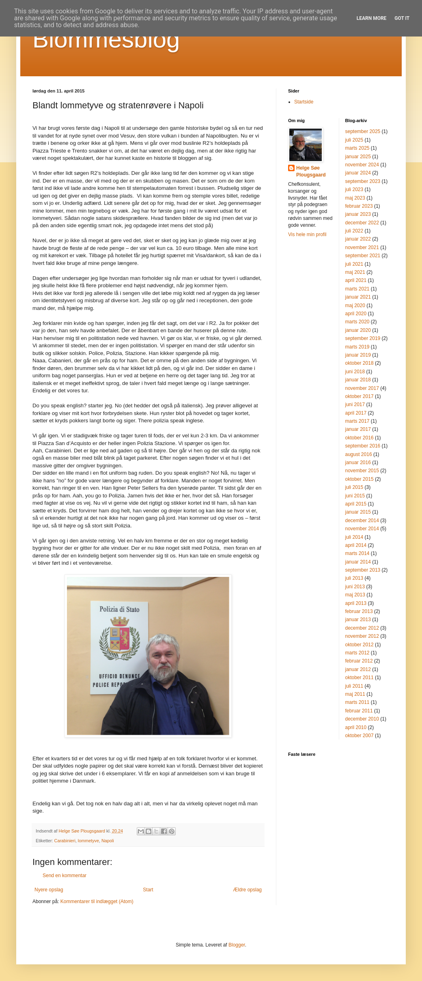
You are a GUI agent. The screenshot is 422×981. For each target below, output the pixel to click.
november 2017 (362, 388)
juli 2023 (354, 189)
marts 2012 (357, 653)
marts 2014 (357, 553)
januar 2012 (358, 669)
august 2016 (358, 454)
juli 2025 (354, 140)
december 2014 (362, 520)
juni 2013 (355, 586)
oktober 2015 (359, 479)
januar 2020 (358, 330)
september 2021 (363, 255)
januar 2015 (358, 512)
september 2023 (363, 181)
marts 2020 (357, 322)
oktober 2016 (359, 438)
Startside (303, 102)
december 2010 (362, 719)
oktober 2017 (359, 396)
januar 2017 (358, 429)
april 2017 (356, 413)
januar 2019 (358, 355)
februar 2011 (359, 711)
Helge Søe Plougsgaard (311, 171)
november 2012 (362, 636)
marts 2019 (357, 347)
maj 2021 (355, 272)
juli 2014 (354, 537)
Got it (401, 18)
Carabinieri (64, 840)
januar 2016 (358, 462)
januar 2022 (358, 239)
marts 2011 (357, 702)
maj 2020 (355, 305)
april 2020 (356, 313)
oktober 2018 (359, 363)
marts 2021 (357, 289)
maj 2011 (355, 694)
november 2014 (362, 528)
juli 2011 (354, 686)
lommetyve (88, 840)
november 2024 (362, 165)
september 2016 (363, 446)
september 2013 (363, 570)
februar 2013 (359, 611)
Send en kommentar (64, 875)
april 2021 (356, 280)
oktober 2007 (359, 735)
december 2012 (362, 628)
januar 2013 (358, 619)
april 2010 (356, 727)
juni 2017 (355, 404)
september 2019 (363, 338)
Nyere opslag (48, 890)
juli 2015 (354, 487)
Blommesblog (106, 39)
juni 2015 (355, 496)
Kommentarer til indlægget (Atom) (96, 901)
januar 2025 (358, 156)
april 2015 (356, 504)
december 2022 (362, 223)
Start (148, 890)
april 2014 (356, 545)
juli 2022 (354, 231)
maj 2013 (355, 595)
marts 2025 (357, 148)
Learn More (372, 18)
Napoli (107, 840)
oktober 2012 (359, 645)
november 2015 (362, 470)
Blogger (236, 945)
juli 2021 (354, 264)
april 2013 (356, 603)
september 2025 (363, 131)
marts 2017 (357, 421)
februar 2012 (359, 661)
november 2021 (362, 247)
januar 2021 (358, 297)
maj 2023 (355, 198)
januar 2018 (358, 380)
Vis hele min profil (307, 234)
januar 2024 (358, 173)
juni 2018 (355, 371)
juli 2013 (354, 578)
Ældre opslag (247, 890)
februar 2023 (359, 206)
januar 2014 (358, 562)
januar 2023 (358, 214)
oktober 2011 (359, 677)
